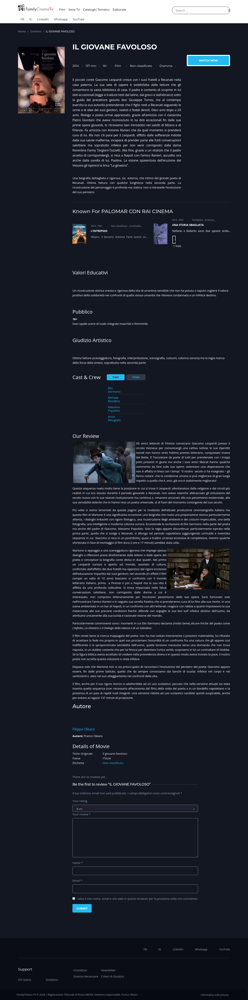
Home (22, 31)
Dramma (35, 31)
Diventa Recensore (85, 976)
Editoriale (119, 9)
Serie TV (74, 9)
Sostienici (52, 980)
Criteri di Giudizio (112, 976)
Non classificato (141, 66)
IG (30, 19)
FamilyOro (197, 220)
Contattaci (80, 970)
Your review (81, 814)
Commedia (135, 226)
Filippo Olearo (83, 729)
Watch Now (208, 60)
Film (62, 9)
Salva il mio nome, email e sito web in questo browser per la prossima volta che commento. (137, 899)
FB (22, 19)
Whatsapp (61, 19)
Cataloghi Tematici (96, 9)
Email (77, 880)
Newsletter (108, 970)
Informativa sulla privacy (214, 995)
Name (77, 863)
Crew (136, 377)
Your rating (79, 801)
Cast (116, 377)
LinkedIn (43, 19)
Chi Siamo (24, 980)
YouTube (78, 19)
